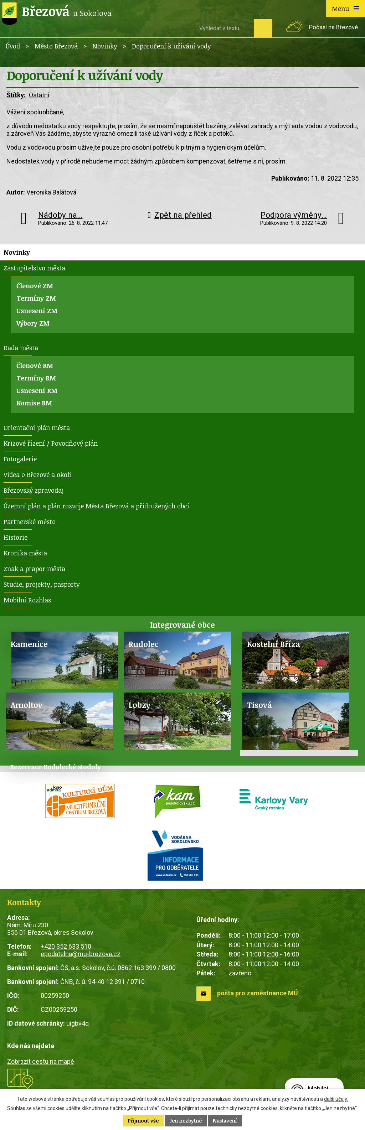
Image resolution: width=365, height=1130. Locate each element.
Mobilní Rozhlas (27, 600)
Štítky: (16, 95)
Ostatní (39, 95)
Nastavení (225, 1120)
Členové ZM (34, 285)
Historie (15, 537)
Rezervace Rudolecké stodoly (55, 766)
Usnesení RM (36, 390)
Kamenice (29, 644)
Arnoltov (26, 705)
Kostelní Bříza (273, 644)
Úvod (13, 46)
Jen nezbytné (186, 1120)
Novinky (104, 46)
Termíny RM (36, 378)
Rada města (21, 347)
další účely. (336, 1099)
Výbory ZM (33, 323)
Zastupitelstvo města (34, 268)
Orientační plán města (37, 427)
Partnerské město (30, 521)
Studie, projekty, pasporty (42, 584)
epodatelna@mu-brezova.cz (80, 954)
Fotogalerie (20, 459)
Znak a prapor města (34, 568)
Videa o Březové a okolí (37, 474)
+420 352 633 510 (66, 946)
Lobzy (139, 705)
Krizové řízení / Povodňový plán (51, 443)
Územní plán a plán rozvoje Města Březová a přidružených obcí (96, 506)
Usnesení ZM (36, 310)
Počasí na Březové (333, 27)
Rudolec (144, 644)
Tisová (259, 705)
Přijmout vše (143, 1120)
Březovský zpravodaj (33, 490)
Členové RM (34, 365)
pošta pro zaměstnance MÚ (257, 993)
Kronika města (25, 553)
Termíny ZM (36, 298)
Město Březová (56, 46)
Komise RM (34, 403)
